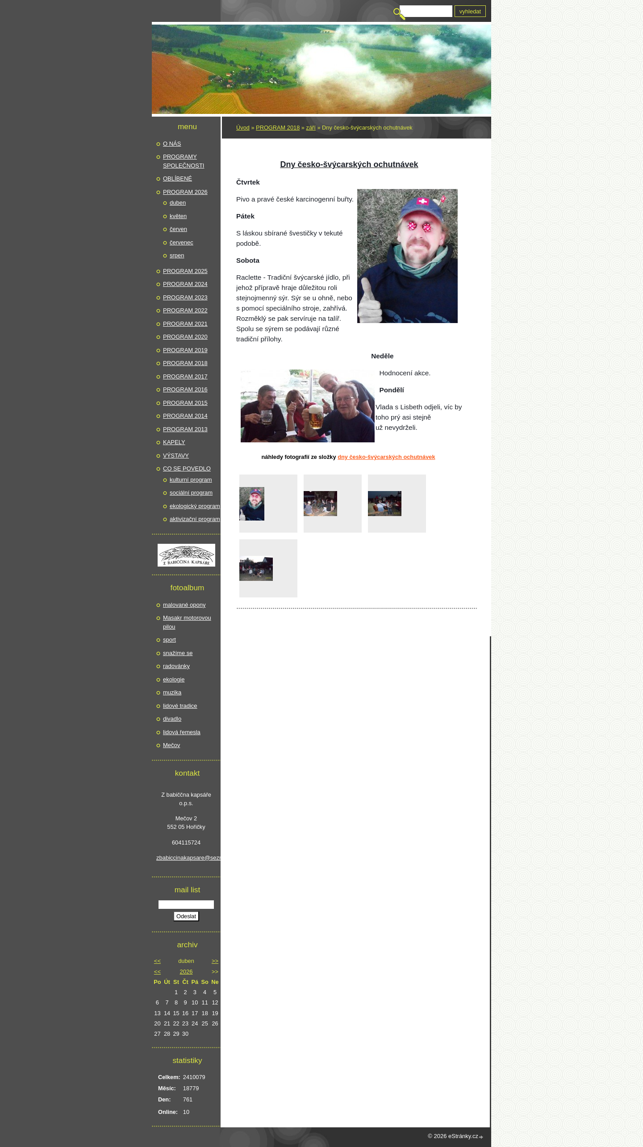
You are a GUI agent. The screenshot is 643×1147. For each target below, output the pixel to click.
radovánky (176, 666)
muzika (172, 692)
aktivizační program (195, 519)
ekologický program (195, 506)
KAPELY (174, 442)
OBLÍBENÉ (177, 178)
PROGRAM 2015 (185, 402)
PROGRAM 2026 (185, 192)
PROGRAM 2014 (185, 415)
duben (178, 202)
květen (178, 216)
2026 (186, 971)
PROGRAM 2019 (185, 350)
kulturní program (191, 479)
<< (157, 961)
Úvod (243, 127)
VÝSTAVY (176, 455)
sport (169, 639)
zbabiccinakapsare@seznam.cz (186, 857)
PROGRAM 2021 (185, 323)
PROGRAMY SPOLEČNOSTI (183, 161)
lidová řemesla (181, 732)
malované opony (184, 604)
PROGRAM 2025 (185, 271)
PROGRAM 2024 (185, 284)
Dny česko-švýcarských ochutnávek (386, 457)
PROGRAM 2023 (185, 297)
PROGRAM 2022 (185, 310)
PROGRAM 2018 (278, 127)
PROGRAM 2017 (185, 376)
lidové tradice (180, 705)
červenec (181, 242)
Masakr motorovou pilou (187, 622)
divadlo (172, 718)
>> (215, 961)
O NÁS (172, 143)
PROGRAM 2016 (185, 389)
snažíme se (177, 653)
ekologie (173, 679)
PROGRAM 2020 (185, 336)
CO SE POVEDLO (187, 468)
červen (178, 229)
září (311, 127)
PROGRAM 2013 (185, 429)
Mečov (171, 745)
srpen (177, 255)
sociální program (191, 492)
